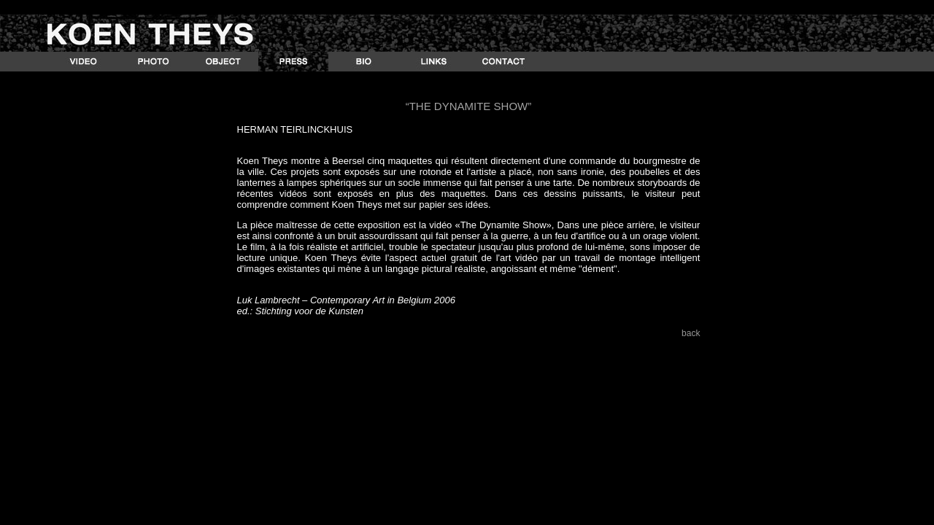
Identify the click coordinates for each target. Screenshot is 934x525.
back (691, 333)
